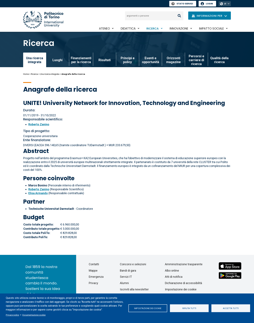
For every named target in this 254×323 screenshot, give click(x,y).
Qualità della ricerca (219, 60)
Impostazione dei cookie (147, 308)
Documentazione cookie (34, 315)
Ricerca (152, 28)
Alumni (124, 283)
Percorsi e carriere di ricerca (196, 60)
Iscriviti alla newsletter (134, 289)
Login (209, 3)
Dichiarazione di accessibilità (183, 283)
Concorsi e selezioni (133, 264)
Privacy (93, 283)
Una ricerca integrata (49, 74)
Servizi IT (126, 276)
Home (26, 74)
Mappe (93, 270)
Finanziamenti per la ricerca (81, 60)
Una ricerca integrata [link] (34, 60)
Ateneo (104, 28)
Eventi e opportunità (150, 60)
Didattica (128, 28)
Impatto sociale (211, 28)
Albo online (172, 270)
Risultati (104, 60)
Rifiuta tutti (189, 308)
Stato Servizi (182, 3)
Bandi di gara (128, 270)
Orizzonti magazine (173, 60)
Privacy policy (12, 315)
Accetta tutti (231, 308)
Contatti (94, 264)
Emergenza (96, 276)
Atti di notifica (173, 276)
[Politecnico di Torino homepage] (43, 19)
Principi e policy (127, 60)
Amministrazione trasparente (183, 264)
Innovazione (179, 28)
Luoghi (57, 60)
